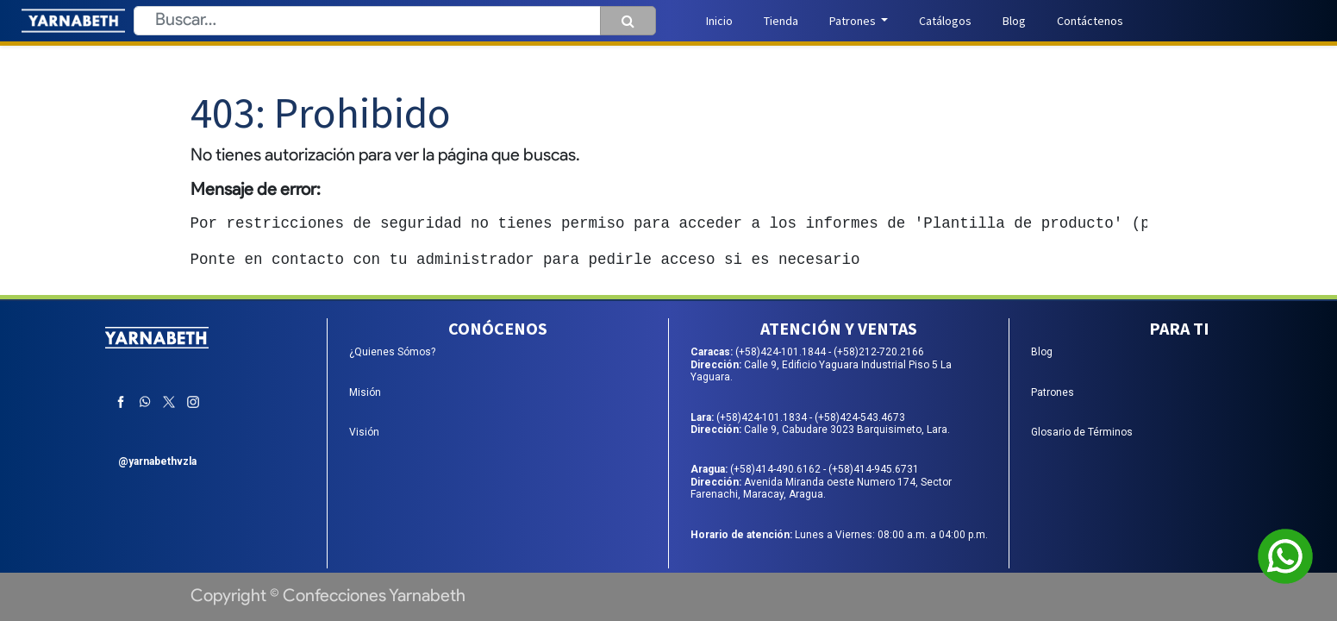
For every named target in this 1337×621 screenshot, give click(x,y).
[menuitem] (719, 21)
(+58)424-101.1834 (762, 417)
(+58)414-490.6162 (776, 469)
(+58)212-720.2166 (879, 352)
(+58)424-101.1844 (781, 352)
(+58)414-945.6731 (873, 469)
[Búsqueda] (628, 20)
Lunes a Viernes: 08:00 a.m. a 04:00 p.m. (839, 535)
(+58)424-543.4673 (860, 417)
